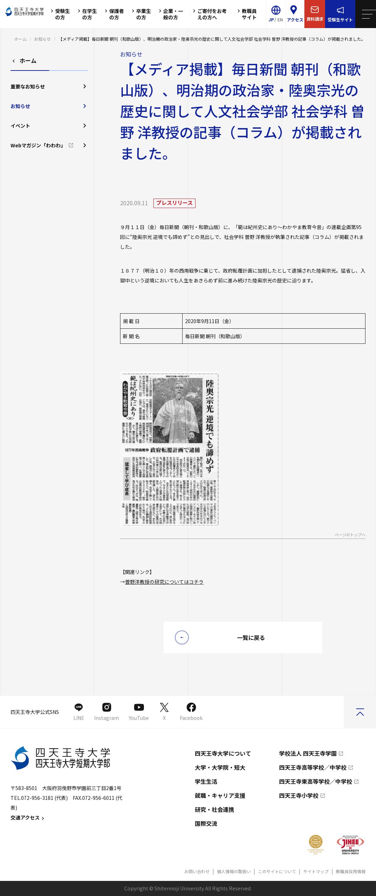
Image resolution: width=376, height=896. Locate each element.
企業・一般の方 (170, 14)
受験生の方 (59, 14)
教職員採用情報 (350, 871)
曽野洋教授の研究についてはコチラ (164, 581)
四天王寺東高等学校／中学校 (315, 781)
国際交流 (206, 823)
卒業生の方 (140, 14)
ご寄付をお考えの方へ (209, 14)
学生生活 (206, 781)
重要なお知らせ (49, 86)
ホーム (20, 39)
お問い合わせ (197, 871)
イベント (49, 125)
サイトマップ (316, 871)
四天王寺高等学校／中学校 (313, 767)
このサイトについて (277, 871)
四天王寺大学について (223, 753)
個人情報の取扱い (234, 871)
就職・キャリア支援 (220, 795)
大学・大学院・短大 (220, 767)
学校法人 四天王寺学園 (308, 753)
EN (280, 19)
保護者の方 (113, 14)
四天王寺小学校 (298, 795)
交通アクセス (28, 817)
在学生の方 (86, 14)
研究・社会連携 (214, 809)
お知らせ (42, 39)
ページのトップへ (350, 535)
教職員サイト (246, 14)
